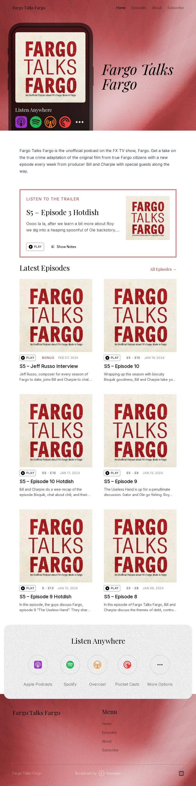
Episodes (138, 8)
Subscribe (176, 8)
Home (121, 8)
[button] (35, 247)
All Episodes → (163, 269)
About (157, 8)
